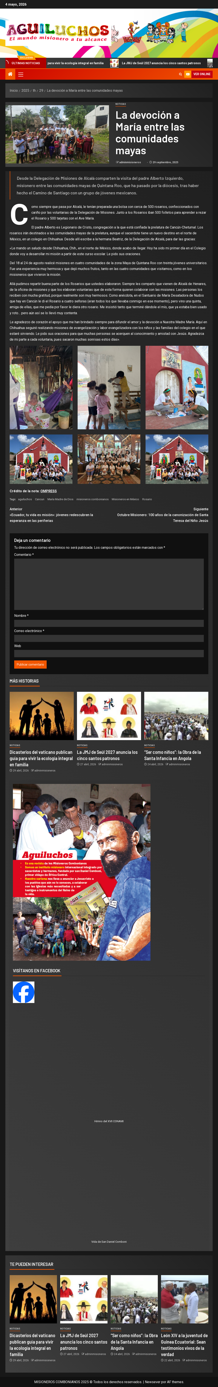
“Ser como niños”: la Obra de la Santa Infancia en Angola (134, 1341)
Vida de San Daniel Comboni (109, 1241)
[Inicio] (10, 75)
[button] (20, 74)
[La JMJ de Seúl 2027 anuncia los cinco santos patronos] (109, 716)
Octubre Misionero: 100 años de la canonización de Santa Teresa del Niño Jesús (158, 514)
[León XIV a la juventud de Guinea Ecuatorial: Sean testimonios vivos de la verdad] (184, 1299)
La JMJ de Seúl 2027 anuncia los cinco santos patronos (163, 63)
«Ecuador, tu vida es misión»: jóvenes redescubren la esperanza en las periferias (59, 514)
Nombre (21, 616)
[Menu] (20, 74)
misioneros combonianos (93, 499)
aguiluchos (25, 499)
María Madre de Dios (60, 499)
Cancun (39, 499)
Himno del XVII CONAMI (109, 1121)
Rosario (147, 499)
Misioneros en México (125, 499)
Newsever (152, 1382)
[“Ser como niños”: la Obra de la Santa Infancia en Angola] (176, 716)
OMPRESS (48, 491)
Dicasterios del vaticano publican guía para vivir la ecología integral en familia (41, 758)
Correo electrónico (29, 631)
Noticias (120, 104)
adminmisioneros (130, 162)
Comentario (24, 555)
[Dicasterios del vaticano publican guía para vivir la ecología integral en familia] (42, 716)
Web (17, 646)
